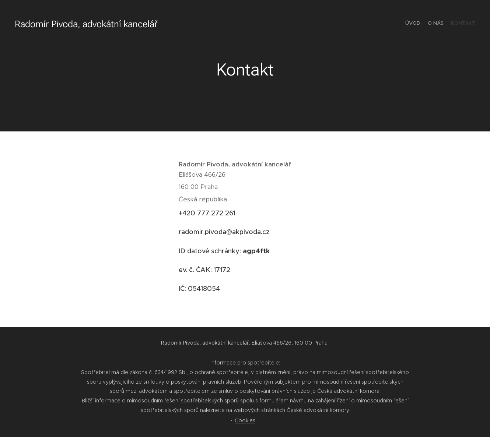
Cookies (245, 420)
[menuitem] (461, 24)
